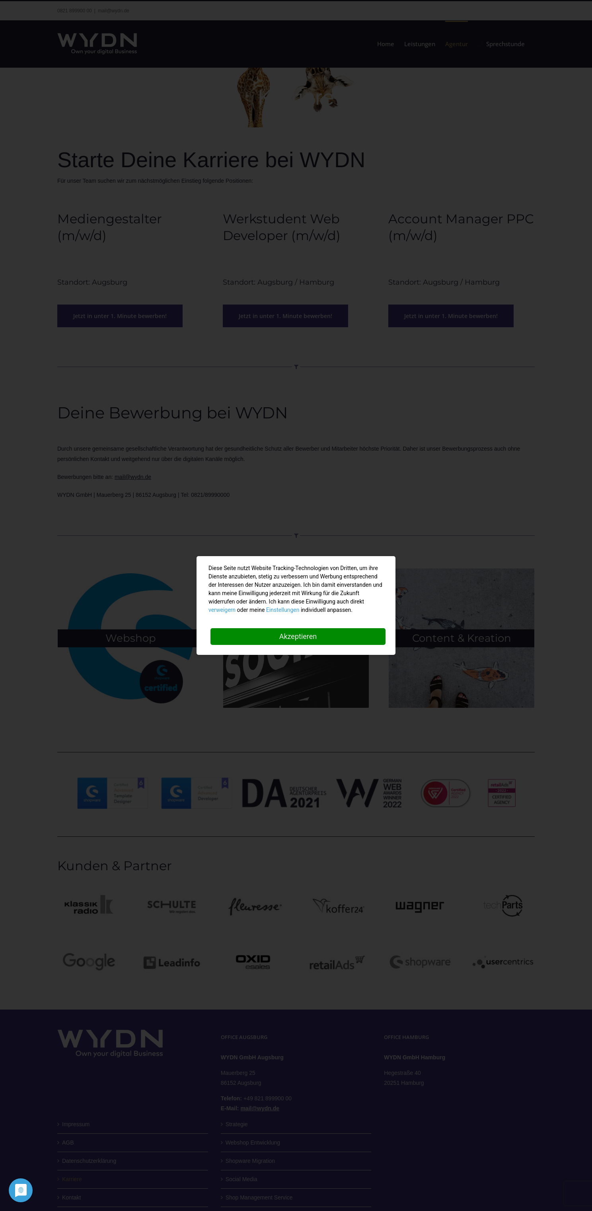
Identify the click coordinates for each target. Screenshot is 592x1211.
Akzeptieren (298, 636)
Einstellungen (283, 610)
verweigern (222, 610)
